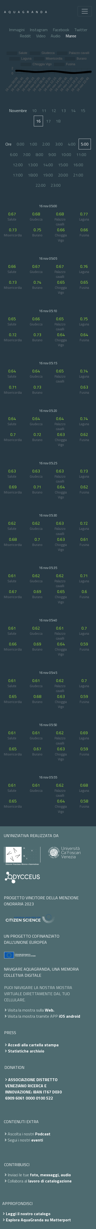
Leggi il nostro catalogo (28, 1214)
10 (34, 110)
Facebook (61, 30)
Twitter (80, 30)
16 (38, 121)
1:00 (33, 144)
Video (41, 36)
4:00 (72, 144)
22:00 (41, 185)
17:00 (18, 175)
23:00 (56, 185)
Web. (49, 1010)
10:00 (66, 154)
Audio (55, 36)
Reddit (25, 36)
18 (58, 121)
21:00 (78, 175)
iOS (62, 1016)
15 (83, 110)
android (73, 1016)
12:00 (18, 165)
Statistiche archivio (26, 1051)
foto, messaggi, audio (50, 1175)
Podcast (42, 1134)
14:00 (48, 165)
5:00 (85, 144)
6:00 (14, 154)
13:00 (33, 165)
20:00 (63, 175)
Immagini (17, 30)
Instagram (39, 30)
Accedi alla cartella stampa (33, 1045)
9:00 (52, 154)
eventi (37, 1140)
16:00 (78, 165)
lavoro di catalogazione (50, 1181)
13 (63, 110)
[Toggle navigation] (85, 11)
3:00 (59, 144)
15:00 (63, 165)
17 (48, 121)
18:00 (33, 175)
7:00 (26, 154)
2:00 (46, 144)
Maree (71, 36)
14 (73, 110)
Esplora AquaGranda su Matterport (38, 1220)
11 (44, 110)
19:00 (48, 175)
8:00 (39, 154)
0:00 (20, 144)
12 (53, 110)
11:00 (81, 154)
